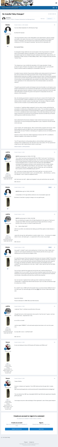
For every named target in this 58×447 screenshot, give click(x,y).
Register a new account (17, 429)
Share (43, 18)
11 (8, 46)
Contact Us (31, 442)
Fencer (8, 342)
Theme (26, 442)
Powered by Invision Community (29, 445)
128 (8, 363)
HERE (38, 289)
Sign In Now (41, 429)
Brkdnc (9, 17)
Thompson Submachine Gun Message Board (25, 19)
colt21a (8, 152)
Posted (19, 24)
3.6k (8, 173)
